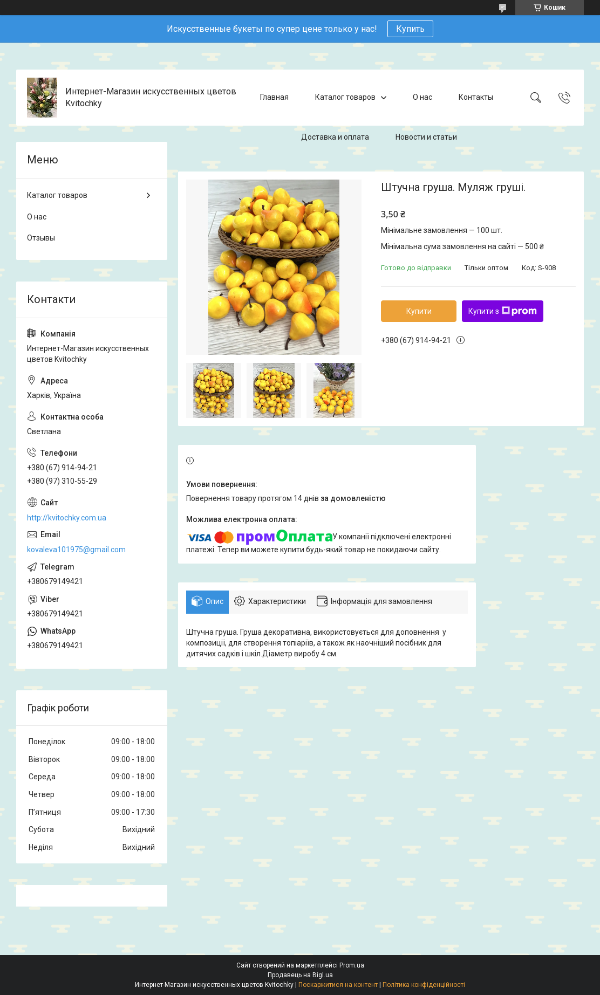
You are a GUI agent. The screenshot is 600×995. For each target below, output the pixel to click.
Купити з (502, 311)
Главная (274, 97)
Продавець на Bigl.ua (300, 975)
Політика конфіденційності (424, 985)
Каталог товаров (345, 97)
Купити (419, 311)
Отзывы (41, 238)
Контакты (476, 97)
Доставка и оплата (335, 137)
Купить (410, 29)
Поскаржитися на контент (338, 985)
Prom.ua (351, 965)
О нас (422, 97)
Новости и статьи (426, 137)
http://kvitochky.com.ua (66, 517)
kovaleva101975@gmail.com (76, 549)
